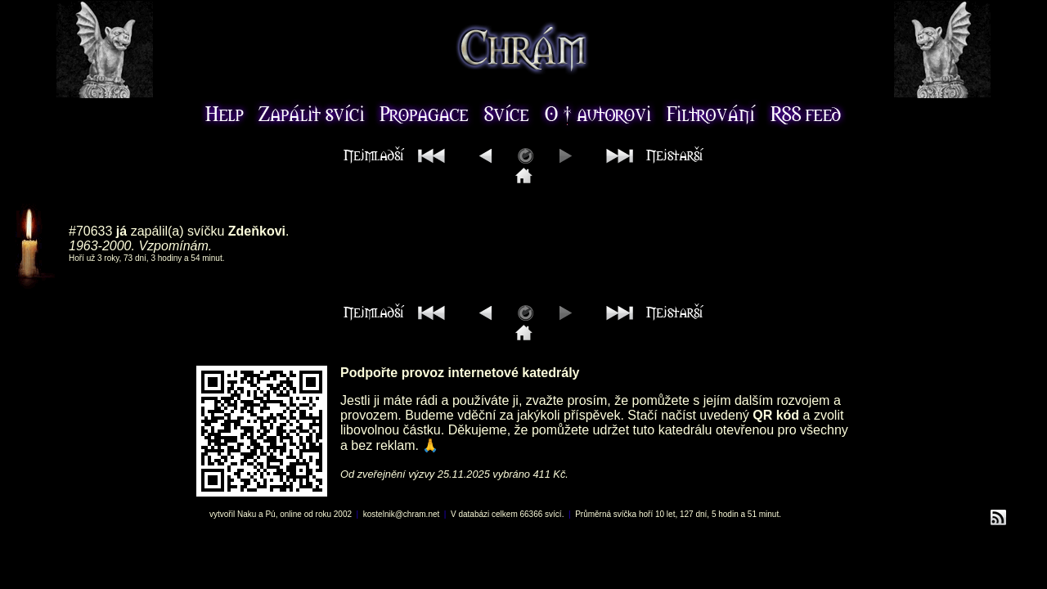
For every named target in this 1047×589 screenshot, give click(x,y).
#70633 (90, 231)
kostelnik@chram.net (401, 514)
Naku (246, 514)
